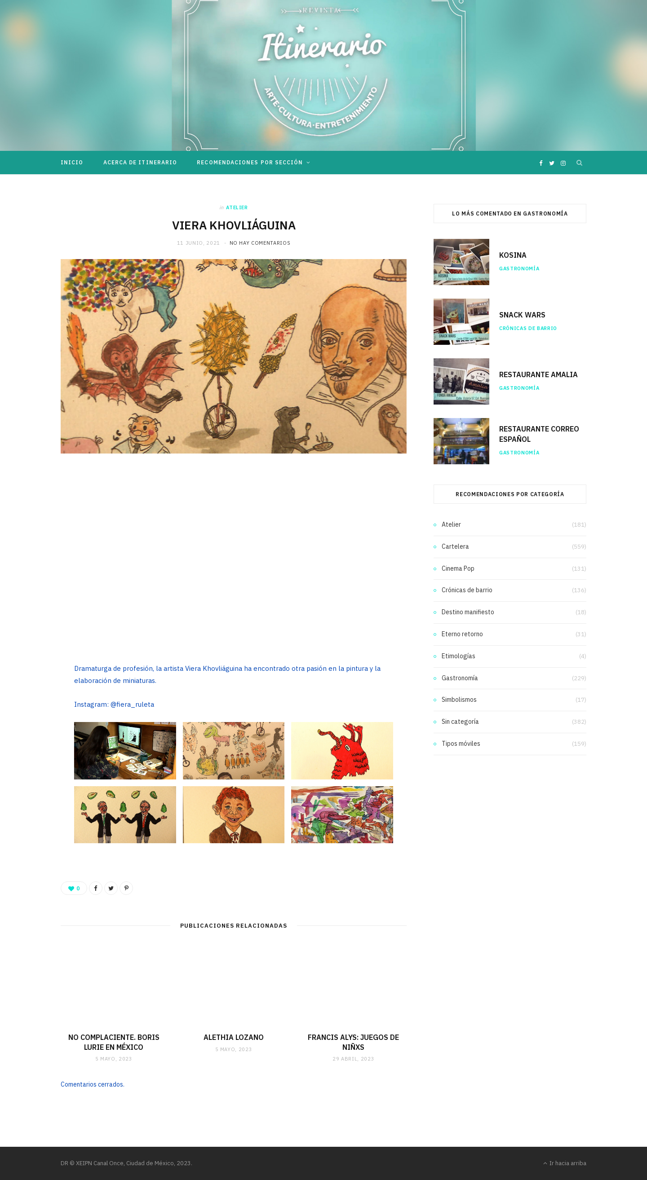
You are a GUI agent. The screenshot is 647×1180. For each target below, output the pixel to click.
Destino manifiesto (468, 612)
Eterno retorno (462, 634)
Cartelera (455, 546)
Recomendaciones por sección (250, 162)
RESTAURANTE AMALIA (538, 374)
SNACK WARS (522, 314)
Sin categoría (460, 722)
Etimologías (458, 656)
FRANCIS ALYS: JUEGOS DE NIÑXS (353, 1042)
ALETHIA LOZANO (234, 1037)
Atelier (237, 207)
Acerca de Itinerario (140, 162)
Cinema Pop (458, 568)
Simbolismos (459, 700)
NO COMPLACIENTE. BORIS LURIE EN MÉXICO (114, 1042)
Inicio (72, 162)
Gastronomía (519, 268)
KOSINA (513, 255)
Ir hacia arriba (564, 1163)
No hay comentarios (260, 243)
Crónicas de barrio (528, 328)
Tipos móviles (461, 744)
